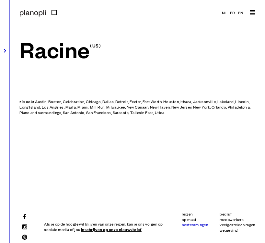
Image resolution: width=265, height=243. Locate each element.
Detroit (121, 101)
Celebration (73, 101)
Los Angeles (53, 107)
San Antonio (74, 112)
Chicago (93, 101)
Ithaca (185, 101)
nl (224, 12)
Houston (171, 101)
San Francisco (98, 112)
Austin (41, 101)
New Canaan (138, 107)
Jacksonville (204, 101)
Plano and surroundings (40, 112)
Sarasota (121, 112)
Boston (55, 101)
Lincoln (241, 101)
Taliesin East (141, 112)
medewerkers (232, 219)
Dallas (108, 101)
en (240, 13)
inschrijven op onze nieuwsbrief (111, 229)
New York (201, 107)
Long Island (29, 107)
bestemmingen (195, 224)
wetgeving (228, 230)
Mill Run (97, 107)
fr (232, 13)
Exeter (135, 101)
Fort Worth (152, 101)
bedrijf (226, 214)
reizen (187, 214)
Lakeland (225, 101)
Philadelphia (239, 107)
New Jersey (181, 107)
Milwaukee (115, 107)
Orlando (219, 107)
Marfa (70, 107)
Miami (82, 107)
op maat (189, 219)
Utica (159, 112)
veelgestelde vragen (237, 224)
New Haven (160, 107)
